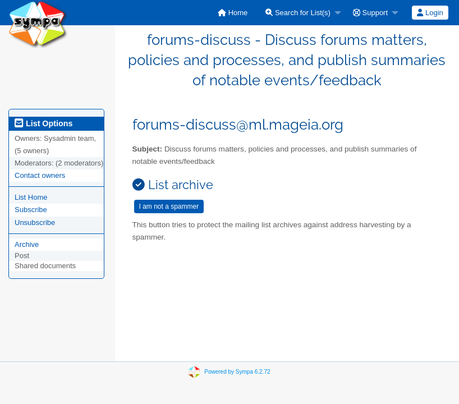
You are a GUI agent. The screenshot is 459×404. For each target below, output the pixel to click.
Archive (27, 244)
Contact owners (40, 175)
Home (232, 12)
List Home (31, 197)
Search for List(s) (298, 12)
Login (430, 12)
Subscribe (31, 209)
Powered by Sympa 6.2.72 (237, 371)
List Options (43, 123)
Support (370, 12)
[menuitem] (232, 12)
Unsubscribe (35, 222)
